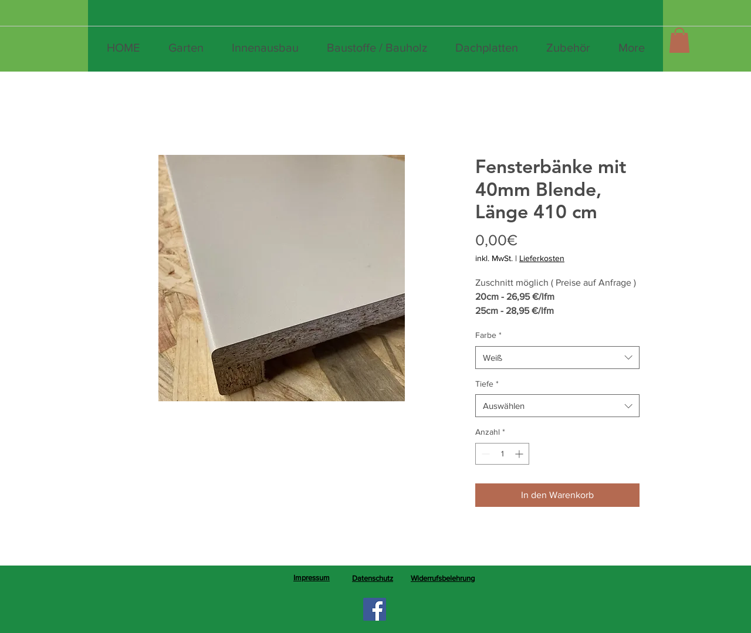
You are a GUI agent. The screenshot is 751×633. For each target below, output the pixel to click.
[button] (679, 40)
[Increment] (520, 454)
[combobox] (557, 357)
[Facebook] (374, 609)
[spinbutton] (502, 454)
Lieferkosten (541, 258)
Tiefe (487, 383)
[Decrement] (484, 454)
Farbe (488, 335)
